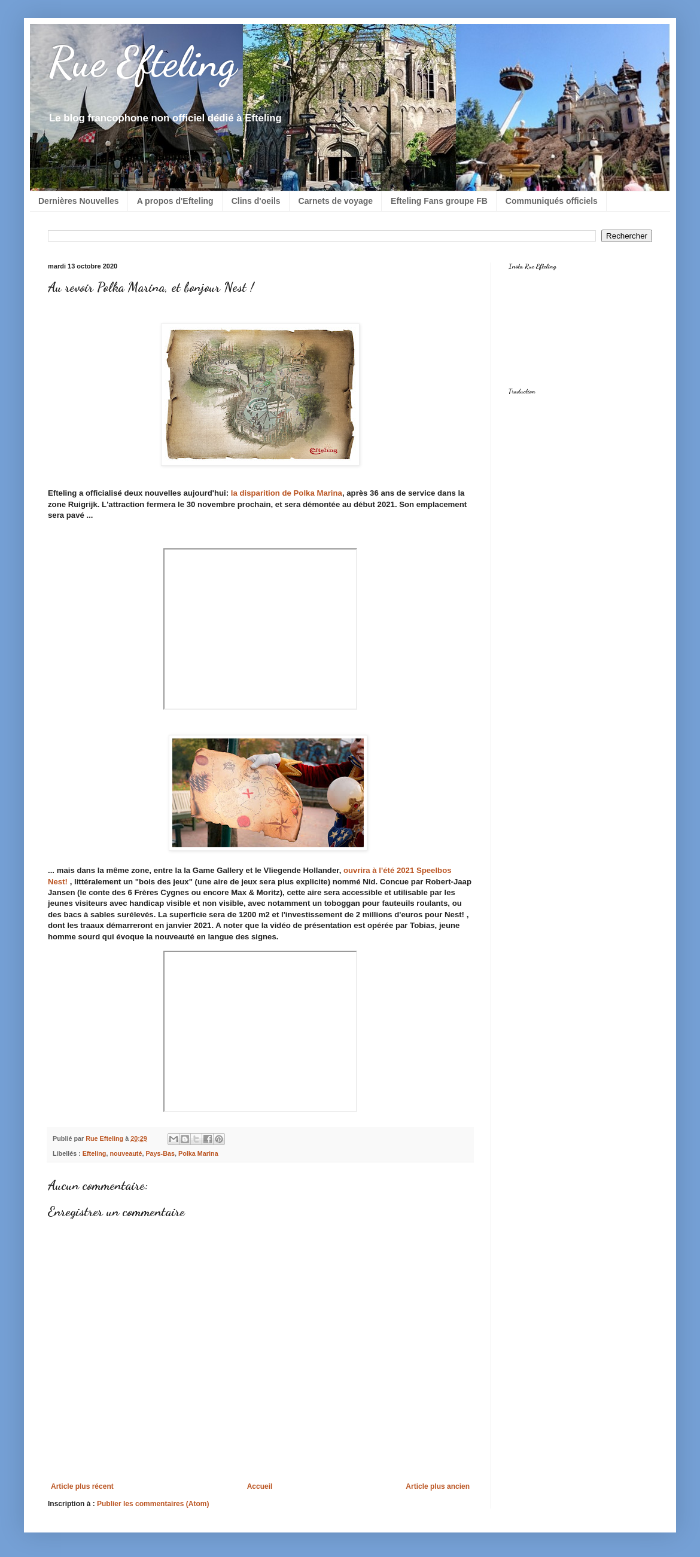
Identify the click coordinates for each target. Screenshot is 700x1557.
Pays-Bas (160, 1153)
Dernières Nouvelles (78, 201)
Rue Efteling (142, 62)
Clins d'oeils (256, 201)
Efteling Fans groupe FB (439, 201)
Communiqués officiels (552, 201)
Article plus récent (82, 1486)
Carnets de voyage (336, 201)
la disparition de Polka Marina (286, 493)
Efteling (94, 1153)
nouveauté (125, 1153)
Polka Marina (198, 1153)
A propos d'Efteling (175, 201)
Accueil (260, 1486)
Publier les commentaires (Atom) (153, 1504)
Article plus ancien (438, 1486)
